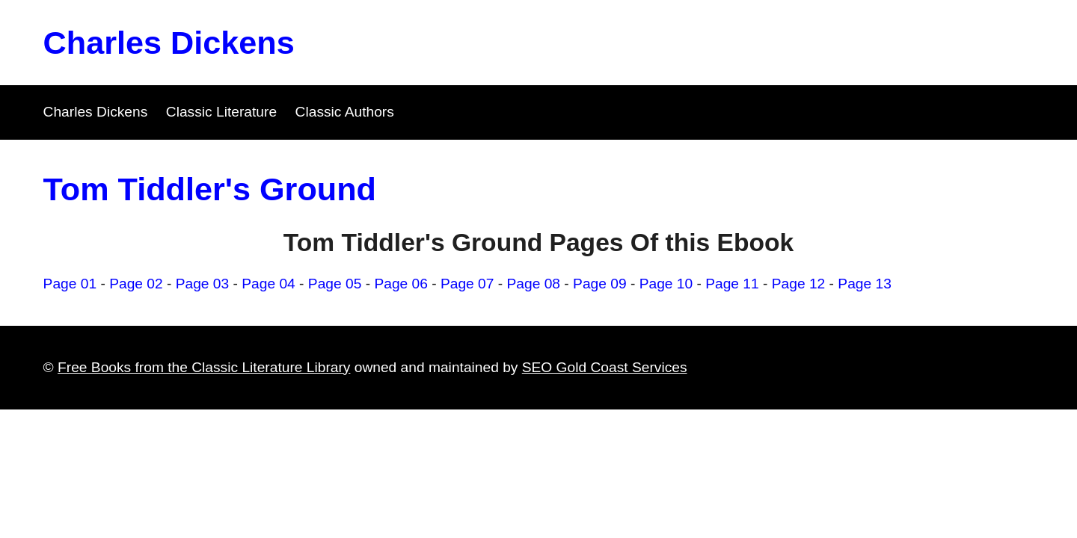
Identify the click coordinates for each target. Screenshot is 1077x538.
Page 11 (732, 283)
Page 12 (799, 283)
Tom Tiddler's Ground (209, 189)
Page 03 (203, 283)
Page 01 (70, 283)
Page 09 (600, 283)
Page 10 (666, 283)
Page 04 (268, 283)
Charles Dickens (169, 43)
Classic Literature (221, 112)
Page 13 (865, 283)
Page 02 (136, 283)
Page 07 (467, 283)
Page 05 (335, 283)
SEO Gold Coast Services (604, 367)
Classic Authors (344, 112)
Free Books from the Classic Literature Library (204, 367)
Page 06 (401, 283)
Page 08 (534, 283)
